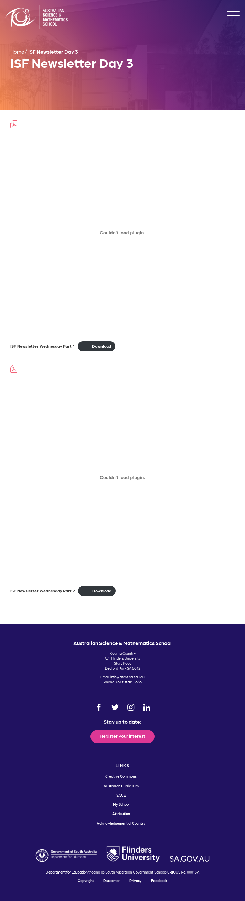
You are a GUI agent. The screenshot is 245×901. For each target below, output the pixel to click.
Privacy (135, 880)
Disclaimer (111, 880)
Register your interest (122, 735)
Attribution (121, 813)
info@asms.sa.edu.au (127, 677)
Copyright (86, 880)
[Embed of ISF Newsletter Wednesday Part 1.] (122, 233)
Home (17, 51)
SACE (121, 795)
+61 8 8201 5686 (129, 682)
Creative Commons (121, 776)
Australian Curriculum (121, 785)
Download (101, 346)
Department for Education (67, 872)
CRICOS (173, 872)
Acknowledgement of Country (121, 823)
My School (121, 804)
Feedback (159, 880)
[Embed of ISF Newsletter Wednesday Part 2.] (122, 477)
